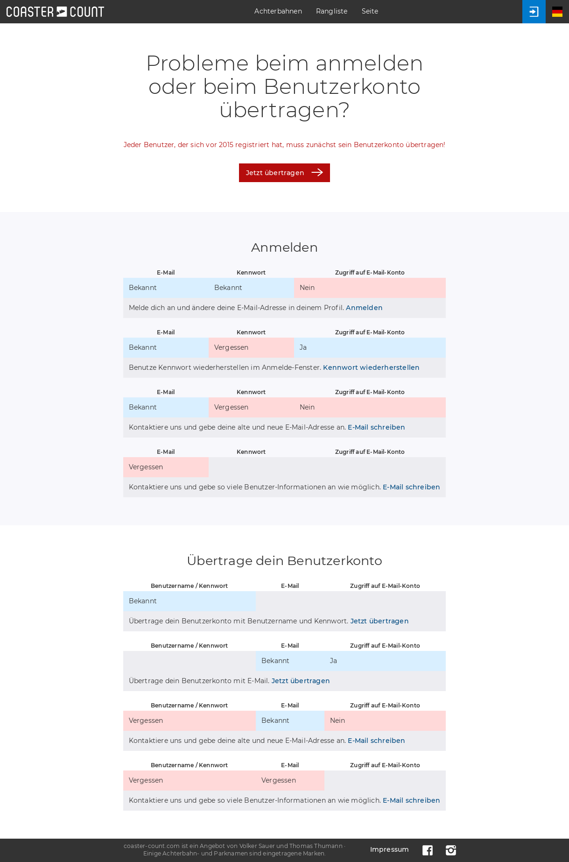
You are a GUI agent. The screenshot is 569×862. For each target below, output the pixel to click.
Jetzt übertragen (284, 172)
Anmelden (364, 308)
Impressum (389, 849)
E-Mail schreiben (376, 427)
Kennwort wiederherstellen (371, 367)
